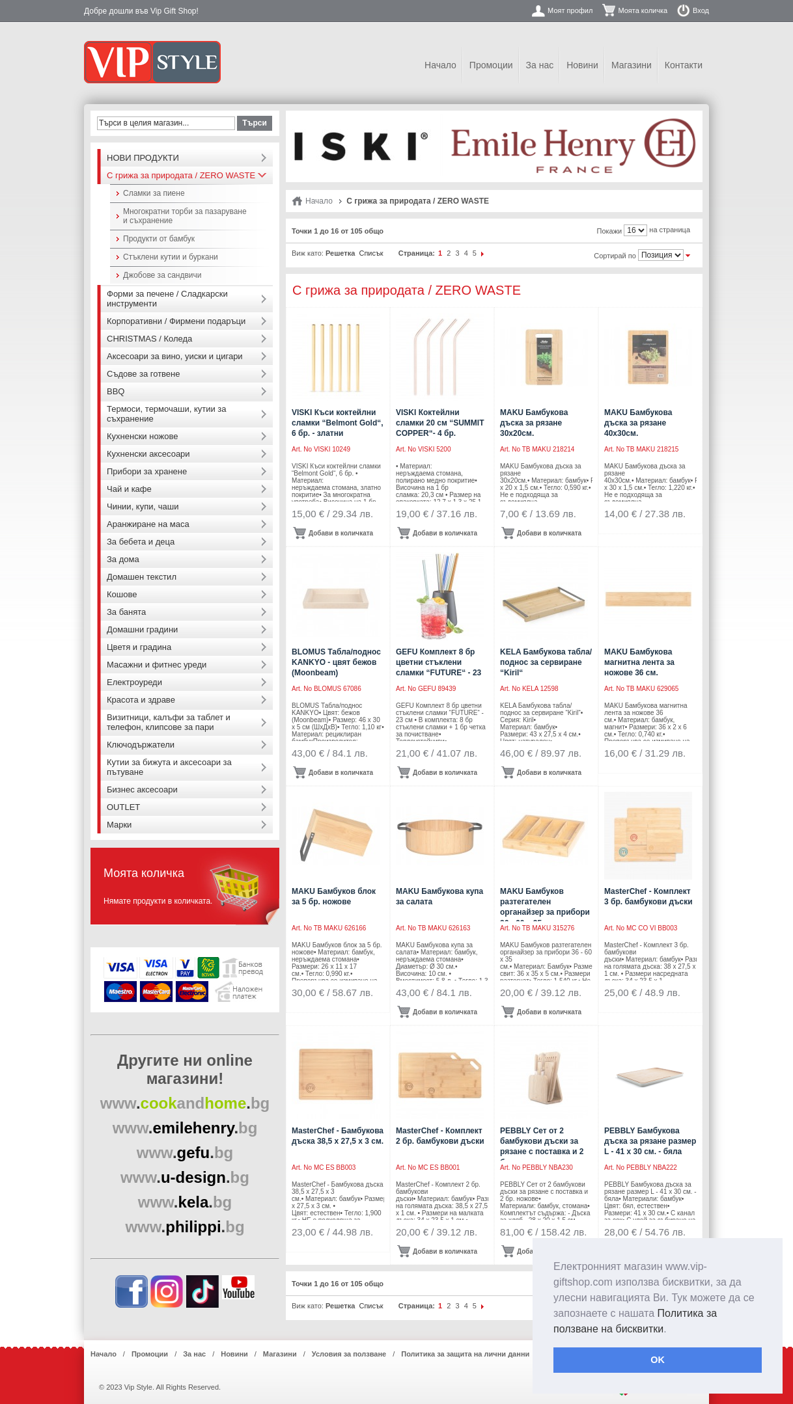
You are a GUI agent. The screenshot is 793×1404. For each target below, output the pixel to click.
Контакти (684, 65)
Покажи (609, 231)
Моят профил (570, 10)
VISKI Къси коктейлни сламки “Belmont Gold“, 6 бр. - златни (337, 423)
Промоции (491, 65)
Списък (371, 253)
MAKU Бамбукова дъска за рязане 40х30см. (638, 423)
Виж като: (308, 253)
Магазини (631, 65)
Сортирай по (615, 256)
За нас (540, 65)
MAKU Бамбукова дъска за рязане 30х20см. (534, 423)
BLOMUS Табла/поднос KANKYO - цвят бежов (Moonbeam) (336, 662)
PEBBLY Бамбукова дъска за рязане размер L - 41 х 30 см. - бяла (650, 1141)
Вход (701, 10)
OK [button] (657, 1360)
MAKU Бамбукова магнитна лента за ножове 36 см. (639, 662)
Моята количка (642, 10)
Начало (440, 65)
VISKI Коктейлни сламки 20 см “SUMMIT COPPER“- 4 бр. (440, 423)
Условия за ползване (349, 1354)
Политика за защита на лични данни (465, 1354)
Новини (582, 65)
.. (185, 1103)
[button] (671, 1330)
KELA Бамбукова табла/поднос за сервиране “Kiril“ (546, 662)
